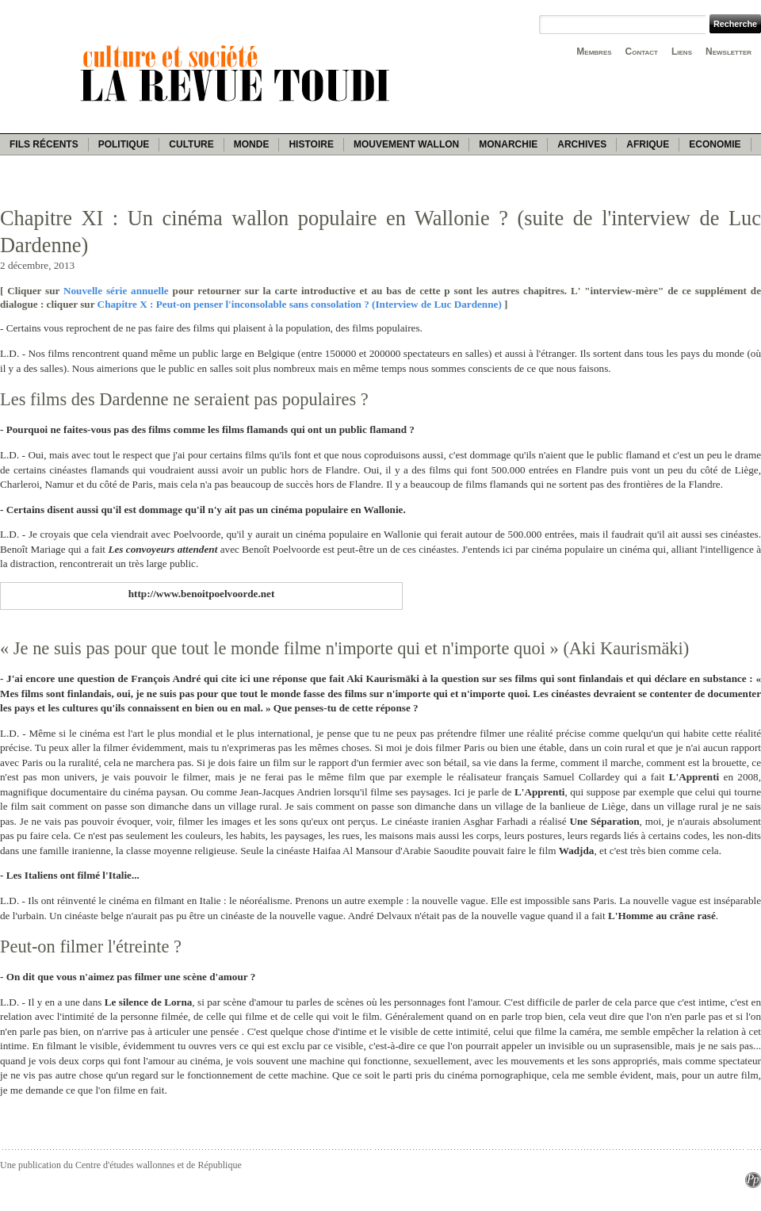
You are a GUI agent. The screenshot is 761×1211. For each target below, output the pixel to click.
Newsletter (728, 51)
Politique (124, 144)
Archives (581, 144)
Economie (714, 144)
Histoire (311, 144)
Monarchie (508, 144)
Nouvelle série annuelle (116, 291)
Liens (681, 51)
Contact (641, 51)
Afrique (647, 144)
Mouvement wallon (406, 144)
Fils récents (44, 144)
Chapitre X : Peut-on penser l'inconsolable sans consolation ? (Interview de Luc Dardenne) (300, 304)
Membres (593, 51)
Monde (252, 144)
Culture (191, 144)
